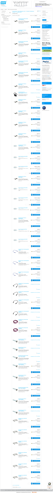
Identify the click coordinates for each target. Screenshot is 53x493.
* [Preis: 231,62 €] (38, 387)
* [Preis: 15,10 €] (38, 260)
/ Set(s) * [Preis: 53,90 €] (37, 166)
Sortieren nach (32, 15)
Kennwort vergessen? (46, 21)
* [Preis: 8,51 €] (39, 239)
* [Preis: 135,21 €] (38, 18)
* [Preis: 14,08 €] (38, 187)
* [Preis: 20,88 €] (38, 229)
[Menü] (51, 482)
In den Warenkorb (36, 38)
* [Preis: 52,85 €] (38, 375)
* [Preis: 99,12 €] (38, 41)
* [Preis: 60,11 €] (38, 441)
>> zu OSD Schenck (3, 6)
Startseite (2, 9)
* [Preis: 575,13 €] (38, 327)
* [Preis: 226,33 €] (38, 176)
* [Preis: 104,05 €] (38, 61)
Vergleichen (38, 24)
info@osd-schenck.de (45, 33)
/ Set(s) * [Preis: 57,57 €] (37, 197)
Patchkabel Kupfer (15, 13)
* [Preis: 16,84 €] (38, 272)
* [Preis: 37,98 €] (38, 475)
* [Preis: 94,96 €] (38, 429)
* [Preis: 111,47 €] (38, 72)
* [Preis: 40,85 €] (38, 99)
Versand (20, 487)
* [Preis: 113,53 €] (38, 145)
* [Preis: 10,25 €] (38, 249)
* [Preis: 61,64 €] (38, 418)
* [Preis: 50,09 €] (38, 30)
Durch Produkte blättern (16, 485)
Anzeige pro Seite (14, 15)
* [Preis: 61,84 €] (38, 452)
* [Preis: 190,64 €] (38, 217)
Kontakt (6, 9)
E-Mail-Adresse (44, 15)
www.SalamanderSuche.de (45, 110)
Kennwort (43, 17)
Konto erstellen (45, 22)
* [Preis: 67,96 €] (38, 398)
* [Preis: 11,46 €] (38, 156)
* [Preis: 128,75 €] (38, 133)
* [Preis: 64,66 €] (38, 122)
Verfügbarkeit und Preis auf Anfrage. (35, 53)
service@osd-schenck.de (45, 40)
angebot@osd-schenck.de (45, 35)
